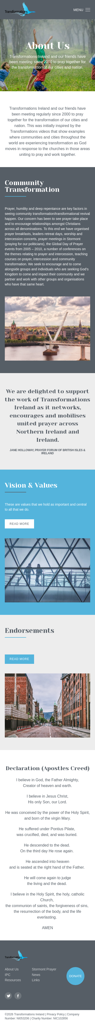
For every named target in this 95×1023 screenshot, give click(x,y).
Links (36, 980)
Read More (19, 524)
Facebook (18, 996)
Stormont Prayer (44, 969)
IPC (7, 975)
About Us (12, 969)
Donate (75, 976)
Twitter (8, 996)
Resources (13, 980)
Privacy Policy (56, 1014)
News (36, 975)
